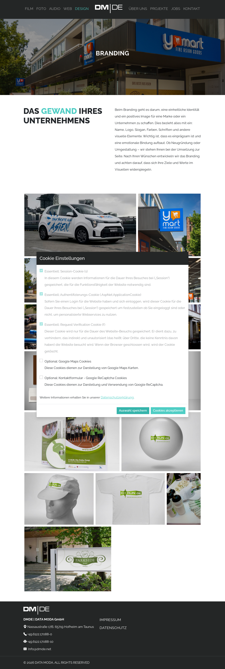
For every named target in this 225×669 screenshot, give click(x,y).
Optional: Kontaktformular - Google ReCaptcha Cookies (104, 382)
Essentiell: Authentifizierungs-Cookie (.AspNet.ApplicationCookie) (115, 305)
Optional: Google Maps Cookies (92, 365)
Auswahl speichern (133, 410)
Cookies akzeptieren (168, 410)
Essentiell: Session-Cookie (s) (115, 278)
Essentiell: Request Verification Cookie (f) (115, 338)
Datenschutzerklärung (117, 397)
